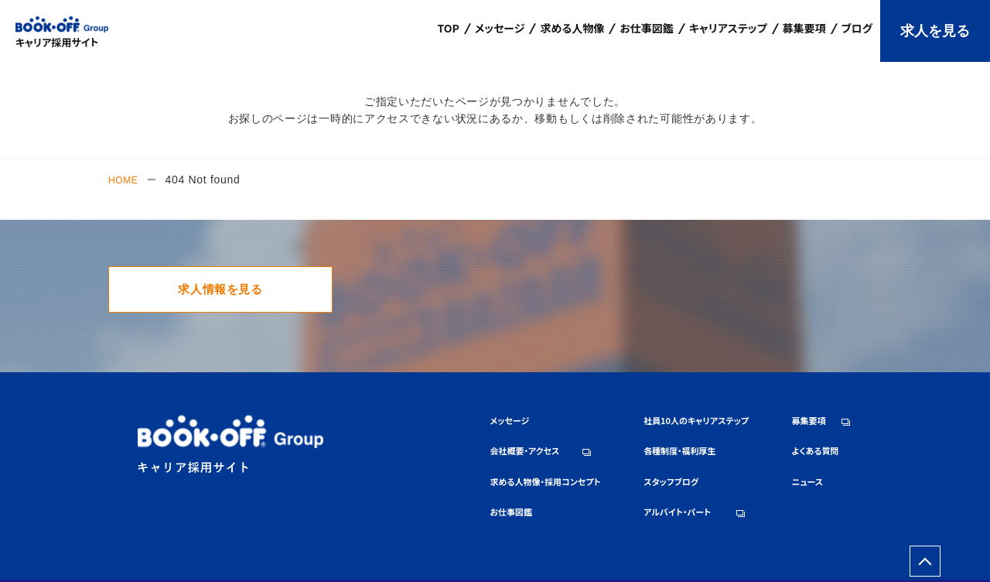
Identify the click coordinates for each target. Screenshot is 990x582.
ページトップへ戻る (925, 547)
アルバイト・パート (604, 506)
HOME (125, 179)
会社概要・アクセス (400, 457)
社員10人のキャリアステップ (628, 433)
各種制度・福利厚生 (607, 457)
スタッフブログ (596, 481)
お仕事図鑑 (383, 506)
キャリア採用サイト (56, 41)
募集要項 (779, 433)
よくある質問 (788, 457)
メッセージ (381, 433)
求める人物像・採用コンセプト (426, 481)
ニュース (778, 481)
